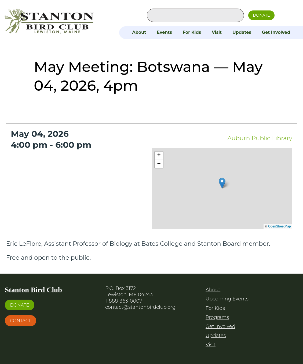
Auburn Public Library (259, 138)
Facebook (284, 14)
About (139, 32)
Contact (20, 320)
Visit (217, 32)
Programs (217, 317)
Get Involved (276, 32)
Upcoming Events (227, 299)
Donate (261, 15)
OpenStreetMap (279, 226)
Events (164, 32)
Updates (241, 32)
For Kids (192, 32)
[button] (222, 183)
